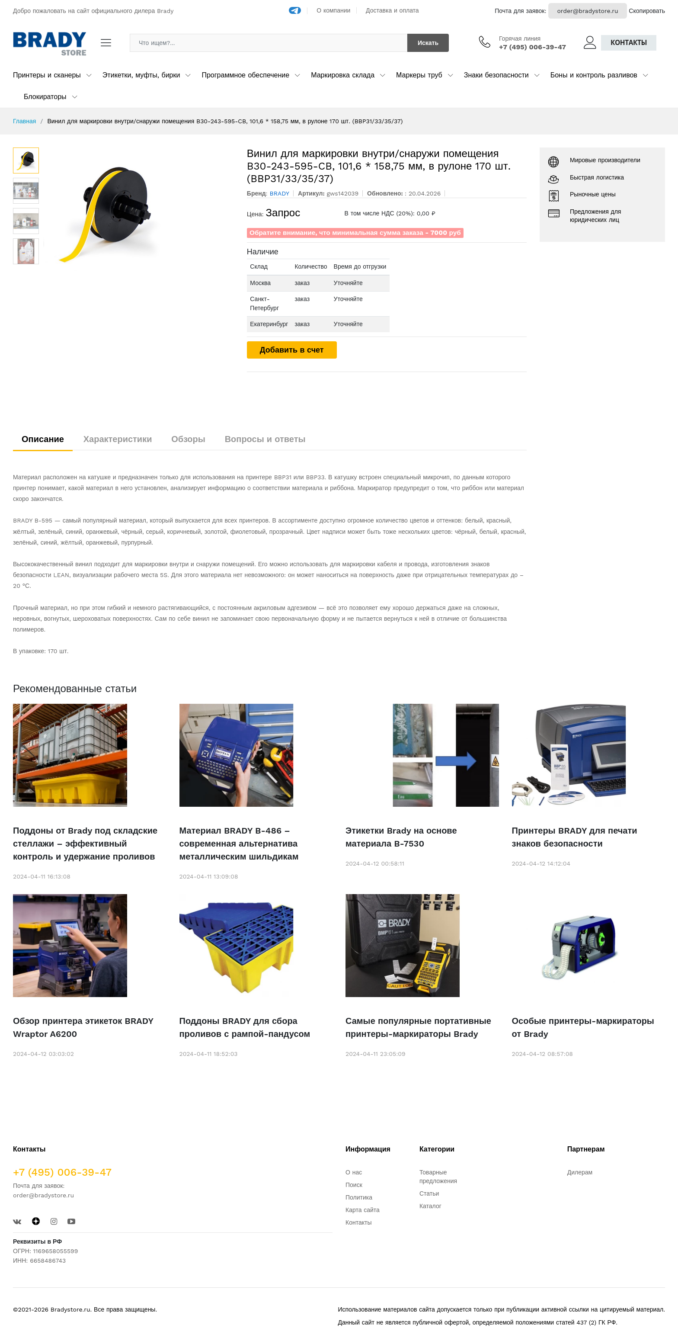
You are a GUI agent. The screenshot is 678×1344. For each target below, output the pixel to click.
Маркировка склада (342, 75)
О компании (333, 10)
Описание (43, 439)
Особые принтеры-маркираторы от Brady (583, 1027)
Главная (24, 121)
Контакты (629, 42)
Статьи (429, 1193)
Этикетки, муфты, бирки (141, 75)
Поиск (353, 1184)
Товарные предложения (438, 1176)
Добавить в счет (292, 349)
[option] (138, 212)
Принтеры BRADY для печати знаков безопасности (574, 837)
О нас (353, 1172)
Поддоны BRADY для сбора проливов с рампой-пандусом (244, 1027)
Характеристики (117, 439)
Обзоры (188, 439)
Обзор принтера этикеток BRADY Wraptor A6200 (83, 1027)
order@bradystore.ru (587, 10)
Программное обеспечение (245, 75)
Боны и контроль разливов (593, 75)
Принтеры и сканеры (47, 75)
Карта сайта (362, 1209)
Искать (428, 42)
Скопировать (647, 10)
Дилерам (579, 1172)
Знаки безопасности (496, 75)
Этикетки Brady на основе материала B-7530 (401, 837)
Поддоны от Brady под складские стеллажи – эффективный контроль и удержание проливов (85, 843)
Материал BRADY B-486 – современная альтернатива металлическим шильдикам (239, 843)
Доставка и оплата (392, 10)
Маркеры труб (419, 75)
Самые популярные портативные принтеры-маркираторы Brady (418, 1027)
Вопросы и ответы (265, 439)
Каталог (430, 1206)
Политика (358, 1197)
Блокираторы (45, 97)
